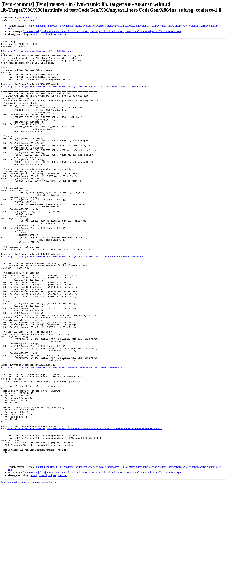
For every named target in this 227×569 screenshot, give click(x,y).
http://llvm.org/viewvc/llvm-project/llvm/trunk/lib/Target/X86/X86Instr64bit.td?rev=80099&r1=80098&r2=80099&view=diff (78, 95)
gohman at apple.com (27, 17)
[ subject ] (52, 34)
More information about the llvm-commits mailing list (28, 566)
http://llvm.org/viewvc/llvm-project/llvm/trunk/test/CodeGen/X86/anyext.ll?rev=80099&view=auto (64, 432)
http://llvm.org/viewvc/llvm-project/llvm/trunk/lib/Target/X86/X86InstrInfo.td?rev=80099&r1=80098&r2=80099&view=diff (78, 299)
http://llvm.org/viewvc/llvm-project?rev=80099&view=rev (40, 53)
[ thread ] (42, 34)
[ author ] (63, 34)
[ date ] (33, 34)
